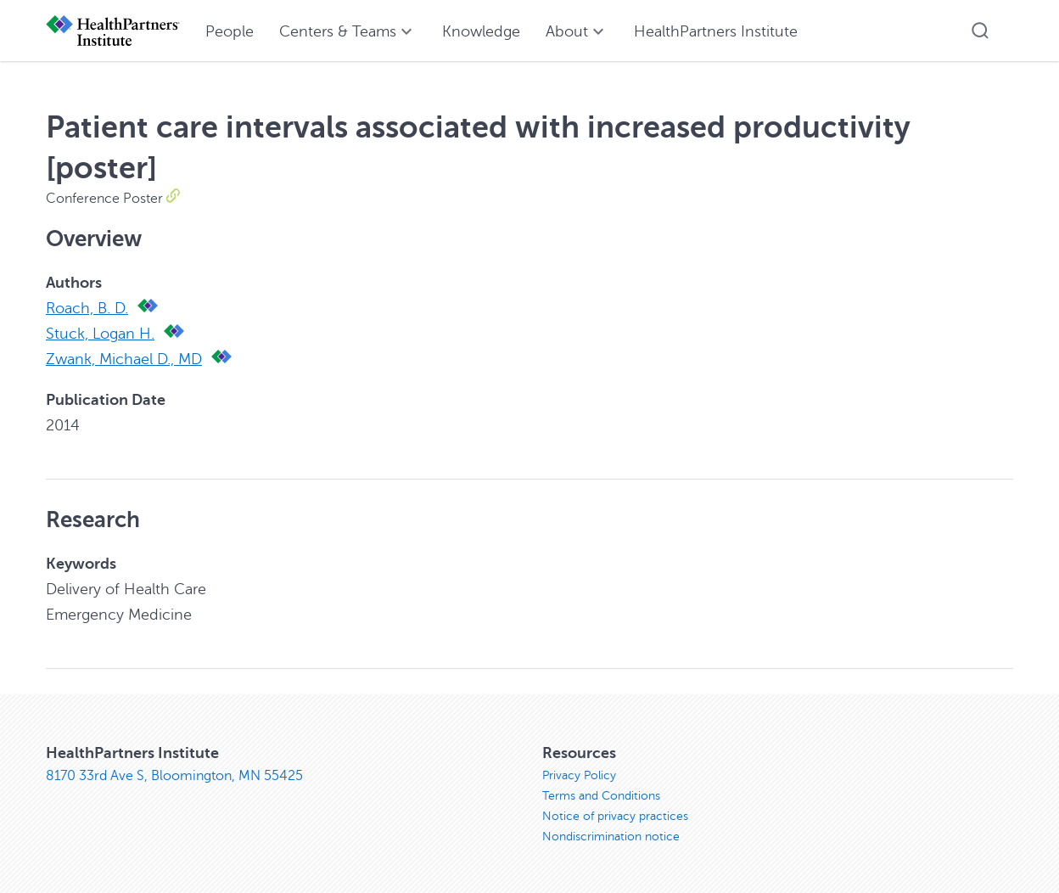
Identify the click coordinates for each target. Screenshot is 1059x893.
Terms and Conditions (601, 795)
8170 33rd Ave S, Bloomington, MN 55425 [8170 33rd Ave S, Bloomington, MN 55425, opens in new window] (174, 775)
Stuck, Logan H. (100, 333)
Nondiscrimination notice (611, 836)
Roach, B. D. (87, 308)
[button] (980, 30)
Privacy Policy (579, 775)
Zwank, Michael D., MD (124, 359)
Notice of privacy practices (615, 816)
